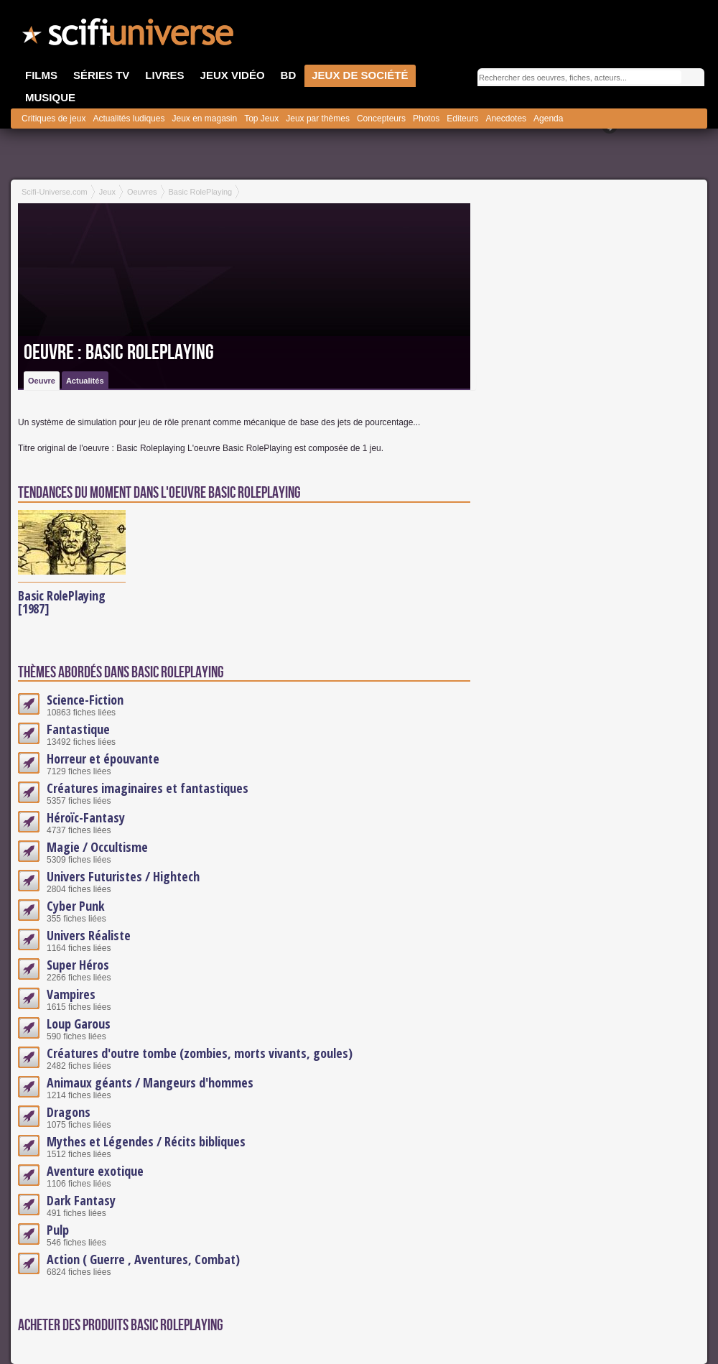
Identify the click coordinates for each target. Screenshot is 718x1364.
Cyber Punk (76, 905)
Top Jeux (261, 118)
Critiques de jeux (53, 118)
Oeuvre (41, 380)
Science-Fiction (85, 699)
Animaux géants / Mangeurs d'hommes (150, 1082)
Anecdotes (505, 118)
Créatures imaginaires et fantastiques (147, 788)
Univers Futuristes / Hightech (123, 876)
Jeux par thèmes (318, 118)
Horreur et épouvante (103, 758)
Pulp (58, 1229)
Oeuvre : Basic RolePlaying (119, 353)
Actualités (85, 380)
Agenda (548, 118)
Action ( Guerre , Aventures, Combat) (143, 1259)
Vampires (71, 994)
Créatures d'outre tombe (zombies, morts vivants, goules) (200, 1053)
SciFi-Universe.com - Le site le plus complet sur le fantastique (129, 36)
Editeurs (462, 118)
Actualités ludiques (128, 118)
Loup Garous (79, 1023)
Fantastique (78, 729)
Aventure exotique (95, 1170)
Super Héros (78, 964)
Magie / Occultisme (97, 846)
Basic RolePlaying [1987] (62, 602)
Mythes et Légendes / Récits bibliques (146, 1141)
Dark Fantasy (81, 1200)
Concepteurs (381, 118)
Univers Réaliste (89, 935)
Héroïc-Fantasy (86, 817)
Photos (426, 118)
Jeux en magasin (204, 118)
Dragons (68, 1112)
